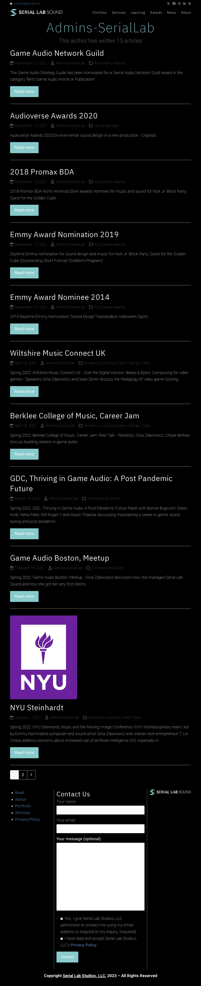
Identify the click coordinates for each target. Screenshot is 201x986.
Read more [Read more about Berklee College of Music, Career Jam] (24, 454)
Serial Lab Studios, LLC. (84, 975)
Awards (119, 63)
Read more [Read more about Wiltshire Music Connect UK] (24, 391)
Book (19, 792)
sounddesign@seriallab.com (27, 4)
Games (134, 363)
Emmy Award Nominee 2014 (60, 297)
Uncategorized (106, 125)
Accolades (102, 63)
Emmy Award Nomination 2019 (64, 234)
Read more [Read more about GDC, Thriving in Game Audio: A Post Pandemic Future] (24, 533)
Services (22, 812)
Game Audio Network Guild (57, 53)
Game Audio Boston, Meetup (59, 558)
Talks (146, 363)
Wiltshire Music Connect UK (58, 353)
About (20, 799)
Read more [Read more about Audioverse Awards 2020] (24, 147)
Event (122, 363)
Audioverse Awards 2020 (54, 115)
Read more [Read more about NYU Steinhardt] (24, 752)
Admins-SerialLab (70, 63)
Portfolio (23, 806)
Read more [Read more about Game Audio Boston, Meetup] (24, 596)
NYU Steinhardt (37, 707)
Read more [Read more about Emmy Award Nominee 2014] (24, 328)
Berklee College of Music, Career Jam (74, 415)
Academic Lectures (100, 363)
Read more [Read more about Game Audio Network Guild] (24, 91)
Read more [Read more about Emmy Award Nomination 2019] (24, 272)
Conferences (98, 498)
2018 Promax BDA (42, 172)
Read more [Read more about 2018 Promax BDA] (24, 210)
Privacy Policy (27, 819)
